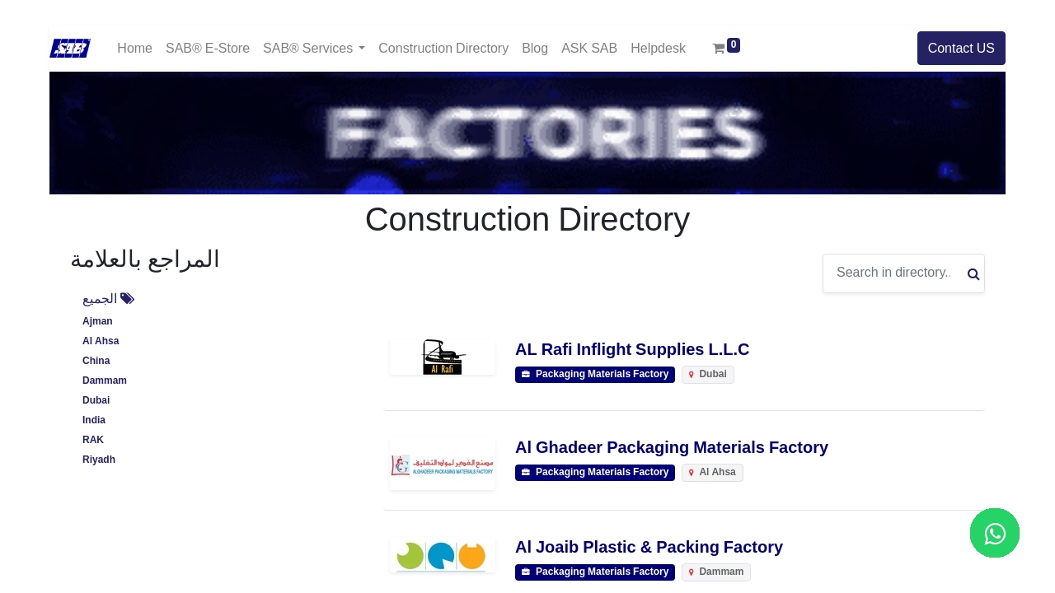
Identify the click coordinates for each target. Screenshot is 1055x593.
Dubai (96, 400)
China (96, 361)
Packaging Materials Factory (595, 375)
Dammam (104, 381)
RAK (93, 440)
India (94, 420)
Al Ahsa (100, 341)
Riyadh (98, 460)
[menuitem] (134, 48)
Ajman (97, 321)
